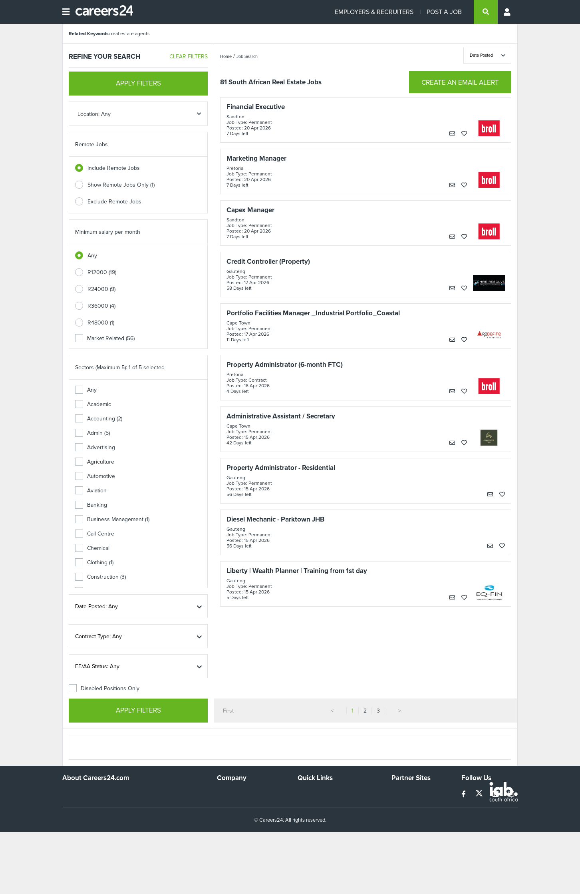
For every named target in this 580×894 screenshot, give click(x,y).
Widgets (308, 825)
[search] (486, 12)
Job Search (247, 56)
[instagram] (511, 794)
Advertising (95, 447)
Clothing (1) (94, 562)
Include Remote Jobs (113, 168)
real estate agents (130, 33)
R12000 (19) (101, 272)
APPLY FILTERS (138, 83)
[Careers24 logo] (101, 12)
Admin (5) (92, 433)
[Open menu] (66, 12)
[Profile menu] (508, 12)
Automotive (95, 476)
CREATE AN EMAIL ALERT (460, 83)
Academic (93, 404)
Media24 (402, 825)
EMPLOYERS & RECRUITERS (374, 11)
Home (226, 56)
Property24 (405, 814)
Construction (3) (100, 577)
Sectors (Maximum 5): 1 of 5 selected (120, 367)
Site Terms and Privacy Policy (333, 814)
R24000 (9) (101, 289)
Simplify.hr (403, 793)
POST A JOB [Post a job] (444, 11)
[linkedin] (496, 794)
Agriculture (94, 462)
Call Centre (94, 534)
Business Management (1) (112, 519)
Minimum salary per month (107, 232)
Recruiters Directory (323, 793)
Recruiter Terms (317, 836)
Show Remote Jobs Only (121, 185)
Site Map (308, 804)
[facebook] (464, 794)
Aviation (91, 490)
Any (92, 255)
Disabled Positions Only (104, 688)
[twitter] (480, 794)
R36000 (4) (101, 306)
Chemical (92, 548)
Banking (91, 505)
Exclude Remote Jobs (114, 201)
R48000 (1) (100, 323)
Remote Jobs (91, 144)
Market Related (105, 338)
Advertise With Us (239, 804)
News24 (401, 804)
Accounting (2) (98, 418)
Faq (302, 847)
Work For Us (232, 793)
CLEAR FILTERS (188, 56)
